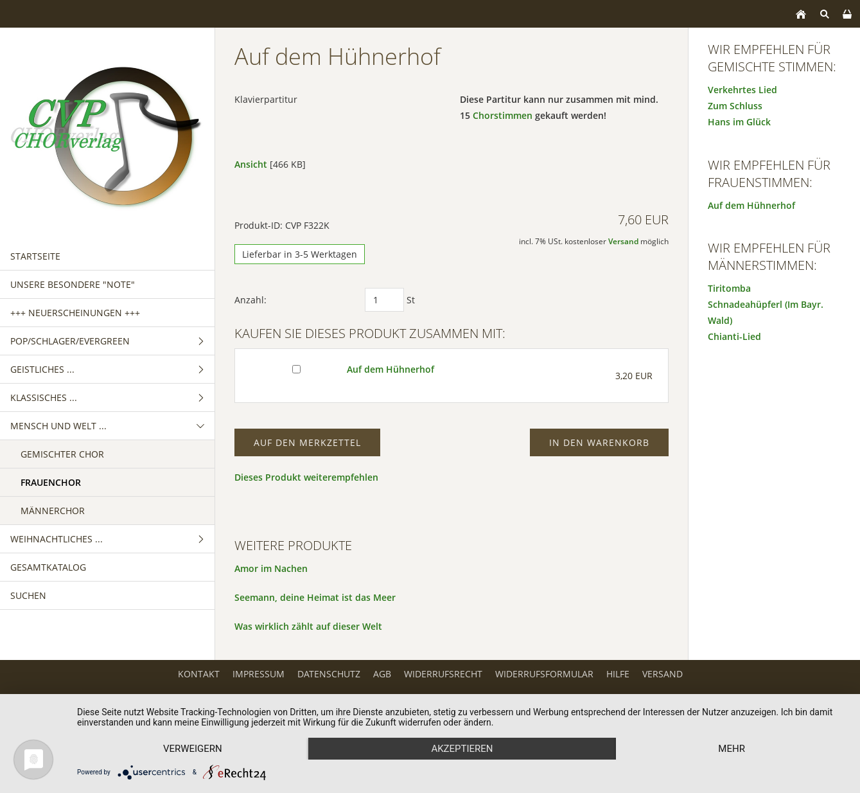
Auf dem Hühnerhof (390, 369)
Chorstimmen (502, 115)
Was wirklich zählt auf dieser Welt (308, 626)
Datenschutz (328, 674)
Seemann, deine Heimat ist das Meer (315, 597)
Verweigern (192, 748)
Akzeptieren (462, 748)
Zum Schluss (735, 106)
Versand (623, 241)
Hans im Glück (739, 122)
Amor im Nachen (271, 568)
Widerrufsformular (544, 674)
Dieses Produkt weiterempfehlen (306, 477)
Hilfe (617, 674)
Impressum (259, 674)
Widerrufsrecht (443, 674)
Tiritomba (729, 288)
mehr (731, 748)
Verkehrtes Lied (742, 90)
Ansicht (250, 164)
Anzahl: (250, 300)
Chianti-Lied (734, 336)
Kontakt (199, 674)
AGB (382, 674)
